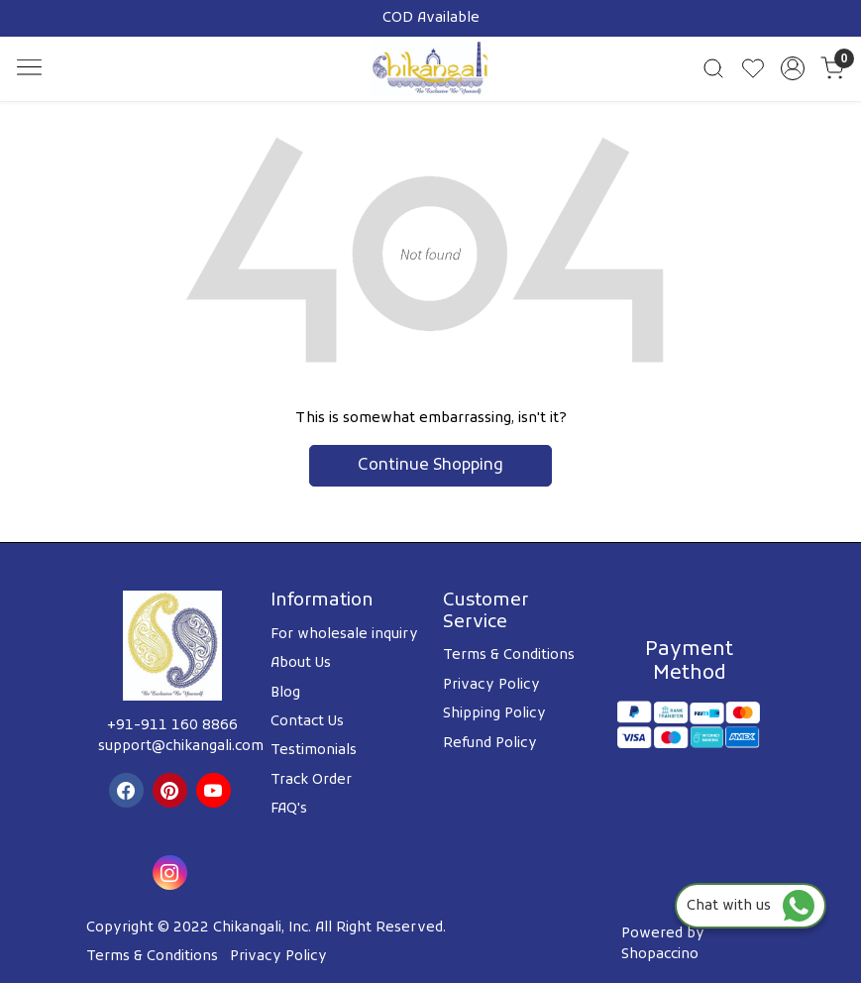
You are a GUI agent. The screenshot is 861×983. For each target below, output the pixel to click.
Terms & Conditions (509, 655)
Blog (285, 693)
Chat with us (750, 906)
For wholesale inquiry (344, 634)
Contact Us (307, 721)
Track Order (311, 780)
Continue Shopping (430, 466)
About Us (300, 663)
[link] (713, 68)
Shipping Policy (494, 714)
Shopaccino (660, 954)
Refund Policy (490, 743)
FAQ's (288, 809)
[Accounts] (792, 68)
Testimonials (313, 750)
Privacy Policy (491, 685)
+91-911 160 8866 (172, 725)
